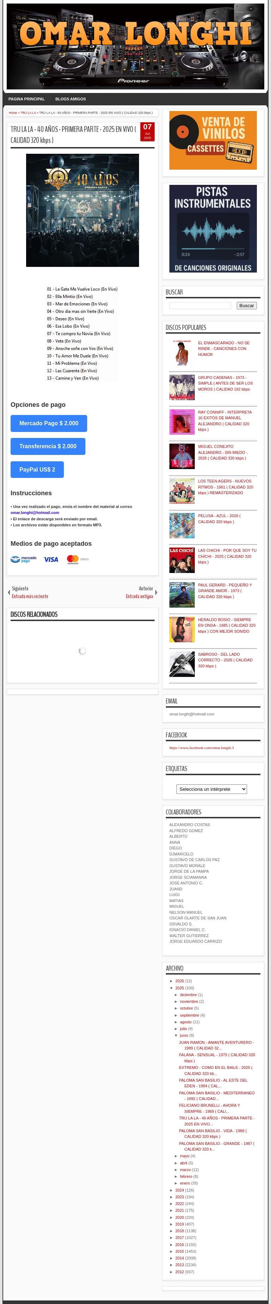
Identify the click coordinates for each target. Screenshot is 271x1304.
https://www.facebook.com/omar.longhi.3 (201, 747)
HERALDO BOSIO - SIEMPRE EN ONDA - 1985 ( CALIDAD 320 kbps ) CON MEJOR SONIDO (226, 625)
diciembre (188, 995)
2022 (179, 1203)
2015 (179, 1251)
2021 (179, 1210)
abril (183, 1163)
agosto (186, 1022)
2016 (179, 1244)
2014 (179, 1258)
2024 (179, 1190)
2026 (179, 981)
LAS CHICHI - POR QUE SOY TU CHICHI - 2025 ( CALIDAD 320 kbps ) (227, 556)
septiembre (189, 1015)
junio (184, 1035)
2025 (179, 988)
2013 (179, 1265)
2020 (179, 1217)
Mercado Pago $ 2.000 (48, 423)
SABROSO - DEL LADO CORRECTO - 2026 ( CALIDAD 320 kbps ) (225, 660)
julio (183, 1029)
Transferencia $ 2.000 (48, 446)
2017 (179, 1237)
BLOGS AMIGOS (70, 99)
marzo (185, 1170)
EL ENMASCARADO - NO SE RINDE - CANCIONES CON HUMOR (223, 349)
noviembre (189, 1001)
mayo (184, 1156)
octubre (186, 1008)
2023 (179, 1197)
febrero (186, 1176)
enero (185, 1183)
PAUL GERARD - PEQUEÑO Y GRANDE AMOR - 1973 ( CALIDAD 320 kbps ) (225, 591)
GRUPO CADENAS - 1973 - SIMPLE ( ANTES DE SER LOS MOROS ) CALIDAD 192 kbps (225, 383)
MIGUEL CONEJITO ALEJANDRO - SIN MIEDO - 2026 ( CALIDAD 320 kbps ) (222, 452)
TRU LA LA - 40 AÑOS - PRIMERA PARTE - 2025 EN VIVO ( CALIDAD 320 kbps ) (73, 135)
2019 (179, 1224)
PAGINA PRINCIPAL (26, 99)
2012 (179, 1272)
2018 (179, 1231)
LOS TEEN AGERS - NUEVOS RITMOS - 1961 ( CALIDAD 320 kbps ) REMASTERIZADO (225, 487)
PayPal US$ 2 (37, 470)
